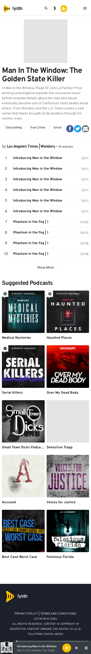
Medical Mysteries (16, 338)
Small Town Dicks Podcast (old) (27, 447)
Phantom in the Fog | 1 (31, 222)
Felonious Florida (60, 557)
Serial (57, 128)
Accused (9, 502)
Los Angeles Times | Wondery (31, 146)
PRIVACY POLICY (26, 614)
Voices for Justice (61, 502)
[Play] (66, 648)
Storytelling (14, 128)
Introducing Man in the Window (37, 646)
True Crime (37, 128)
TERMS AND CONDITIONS (58, 614)
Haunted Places (59, 338)
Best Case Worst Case (19, 557)
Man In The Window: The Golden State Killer (43, 650)
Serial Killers (12, 393)
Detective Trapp (60, 447)
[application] (45, 648)
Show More (45, 268)
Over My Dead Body (62, 393)
